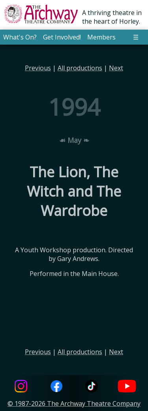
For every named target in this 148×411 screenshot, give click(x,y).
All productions (80, 68)
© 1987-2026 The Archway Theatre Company (74, 403)
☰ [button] (136, 37)
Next (116, 68)
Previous (38, 68)
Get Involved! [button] (62, 37)
